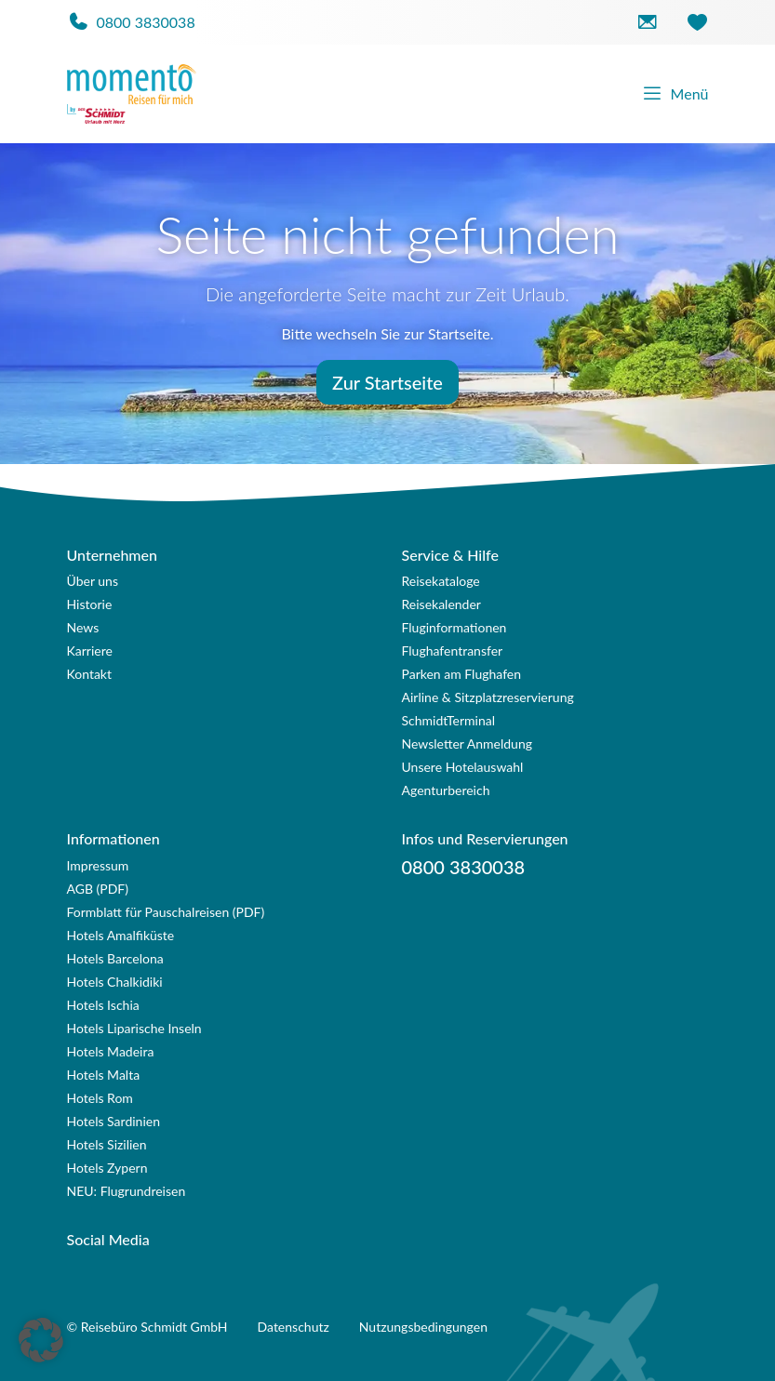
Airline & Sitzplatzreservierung (488, 697)
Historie (90, 604)
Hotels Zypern (107, 1167)
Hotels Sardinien (113, 1121)
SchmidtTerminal (449, 720)
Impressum (98, 865)
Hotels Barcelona (115, 958)
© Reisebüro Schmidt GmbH (147, 1327)
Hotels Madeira (110, 1051)
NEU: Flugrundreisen (126, 1191)
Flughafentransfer (452, 650)
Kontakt (90, 674)
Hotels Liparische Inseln (134, 1028)
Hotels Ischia (103, 1005)
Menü (675, 94)
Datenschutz (293, 1327)
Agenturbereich (446, 790)
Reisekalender (441, 604)
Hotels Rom (100, 1098)
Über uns (92, 581)
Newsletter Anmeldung (467, 743)
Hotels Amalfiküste (121, 935)
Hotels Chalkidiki (115, 981)
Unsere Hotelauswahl (463, 767)
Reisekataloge (441, 581)
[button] (41, 1340)
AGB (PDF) (98, 888)
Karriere (90, 650)
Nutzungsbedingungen (423, 1327)
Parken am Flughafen (462, 674)
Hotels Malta (103, 1074)
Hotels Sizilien (107, 1144)
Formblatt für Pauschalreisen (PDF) (166, 912)
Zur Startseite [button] (387, 382)
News (83, 627)
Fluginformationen (454, 627)
